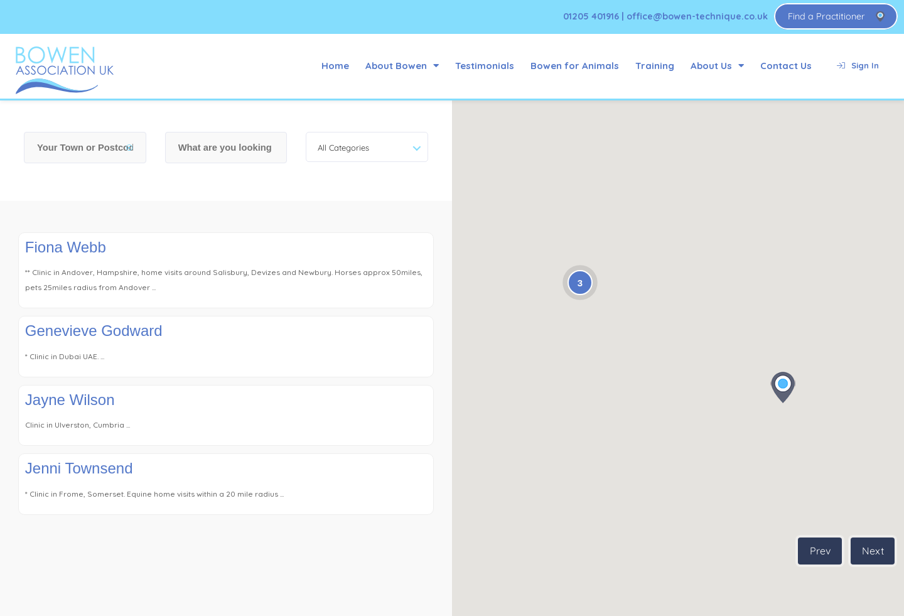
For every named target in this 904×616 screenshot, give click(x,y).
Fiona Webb (65, 247)
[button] (783, 387)
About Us (717, 66)
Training (654, 66)
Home (335, 66)
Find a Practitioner (826, 16)
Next (873, 550)
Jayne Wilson (70, 399)
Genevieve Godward (94, 330)
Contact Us (786, 66)
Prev (820, 550)
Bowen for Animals (574, 66)
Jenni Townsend (79, 468)
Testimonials (484, 66)
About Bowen (402, 66)
